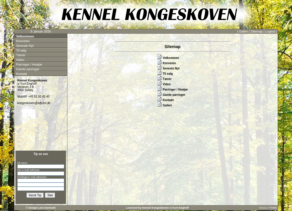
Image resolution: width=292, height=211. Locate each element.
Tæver (21, 55)
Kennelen (23, 41)
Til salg (21, 50)
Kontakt (21, 74)
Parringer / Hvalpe (29, 64)
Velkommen (25, 36)
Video (20, 60)
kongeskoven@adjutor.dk (33, 103)
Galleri (243, 31)
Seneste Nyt (25, 45)
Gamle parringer (27, 69)
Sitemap (257, 31)
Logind (270, 31)
